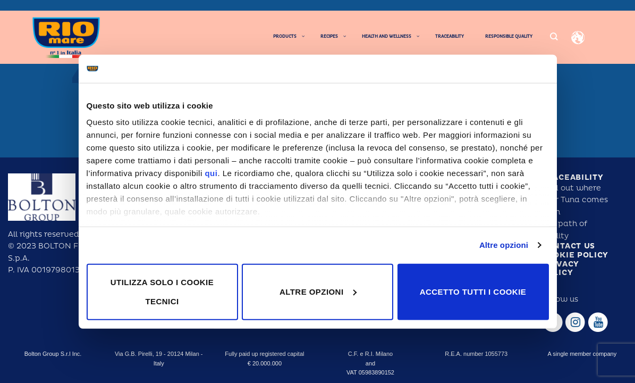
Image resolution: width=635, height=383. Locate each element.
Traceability (572, 177)
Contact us (568, 246)
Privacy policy (560, 269)
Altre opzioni (503, 244)
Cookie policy (574, 255)
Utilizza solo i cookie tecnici (162, 291)
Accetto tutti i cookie (473, 291)
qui (211, 173)
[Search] (553, 37)
